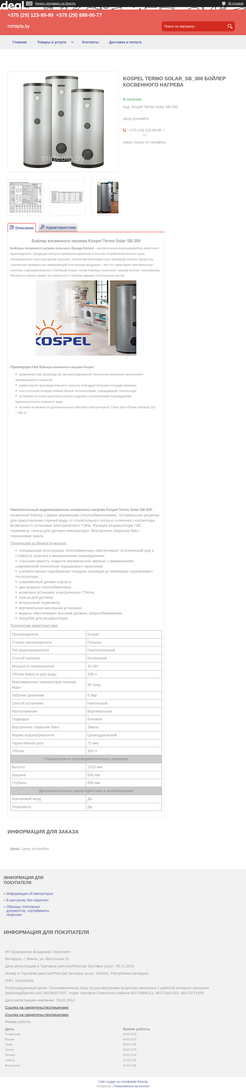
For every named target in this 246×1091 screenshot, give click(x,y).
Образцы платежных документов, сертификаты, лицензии (28, 911)
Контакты (90, 42)
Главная (20, 42)
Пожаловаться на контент (132, 1086)
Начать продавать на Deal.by (55, 3)
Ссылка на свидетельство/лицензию (37, 1007)
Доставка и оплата (125, 42)
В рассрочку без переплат (27, 900)
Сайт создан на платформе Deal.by (123, 1081)
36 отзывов (235, 3)
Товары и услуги (51, 42)
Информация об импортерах (29, 894)
